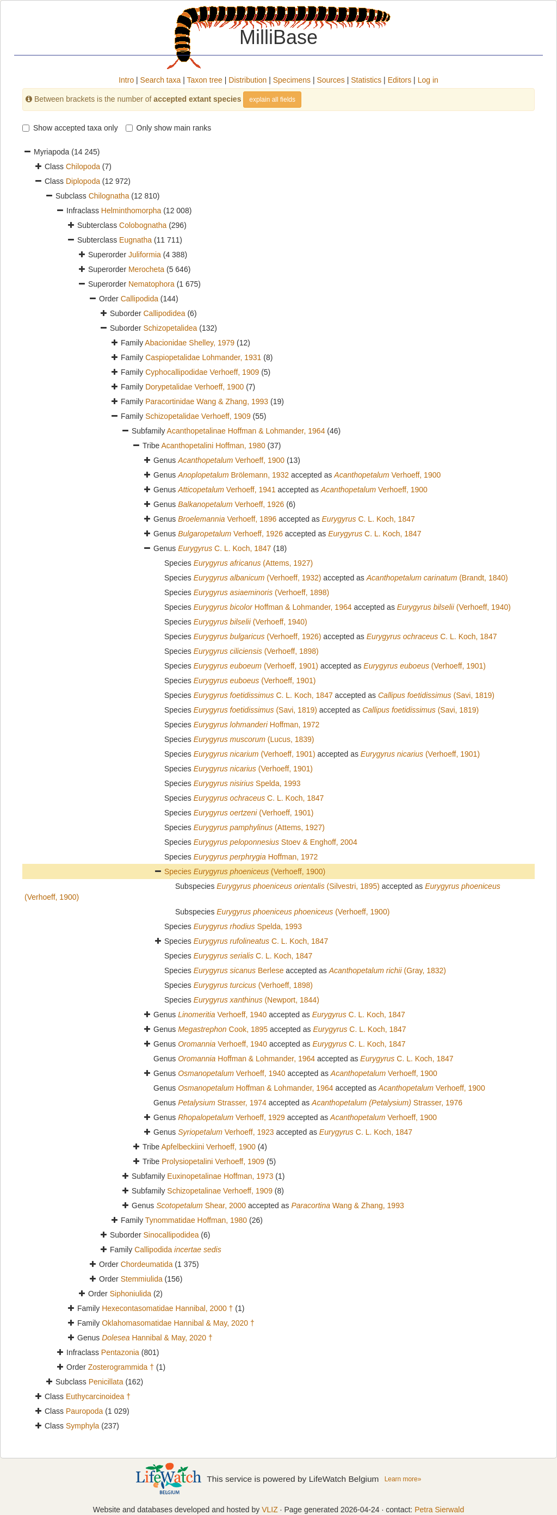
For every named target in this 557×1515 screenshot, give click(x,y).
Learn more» (403, 1479)
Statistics (366, 80)
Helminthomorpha (131, 210)
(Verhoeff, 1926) (257, 636)
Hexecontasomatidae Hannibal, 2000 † (167, 1308)
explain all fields (272, 99)
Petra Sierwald (439, 1509)
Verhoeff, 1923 (226, 1132)
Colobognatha (142, 225)
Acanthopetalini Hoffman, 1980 (213, 445)
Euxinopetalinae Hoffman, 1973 (220, 1176)
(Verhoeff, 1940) (454, 607)
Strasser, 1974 (222, 1102)
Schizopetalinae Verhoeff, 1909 (220, 1190)
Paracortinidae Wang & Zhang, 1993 (206, 401)
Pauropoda (84, 1411)
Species (179, 871)
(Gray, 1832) (387, 970)
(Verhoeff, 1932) (257, 577)
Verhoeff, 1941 (227, 489)
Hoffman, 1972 (257, 724)
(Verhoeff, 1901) (256, 665)
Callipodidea (164, 313)
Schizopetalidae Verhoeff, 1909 (198, 416)
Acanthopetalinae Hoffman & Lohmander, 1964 (246, 430)
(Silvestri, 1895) (298, 886)
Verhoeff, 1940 (222, 1014)
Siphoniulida (130, 1293)
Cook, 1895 (223, 1029)
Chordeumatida (147, 1264)
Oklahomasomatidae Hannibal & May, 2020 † (178, 1323)
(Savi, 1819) (436, 695)
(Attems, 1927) (253, 563)
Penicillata (106, 1381)
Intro (126, 80)
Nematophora (151, 284)
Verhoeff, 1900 (231, 460)
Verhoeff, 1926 (231, 504)
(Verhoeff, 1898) (262, 592)
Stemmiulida (142, 1279)
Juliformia (144, 254)
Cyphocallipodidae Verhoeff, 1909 (202, 372)
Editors (400, 80)
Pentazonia (120, 1352)
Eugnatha (135, 240)
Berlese (239, 970)
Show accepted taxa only (70, 127)
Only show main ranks (169, 127)
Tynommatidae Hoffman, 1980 (196, 1220)
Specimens (292, 80)
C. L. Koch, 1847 (368, 519)
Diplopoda (83, 181)
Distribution (247, 80)
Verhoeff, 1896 (227, 519)
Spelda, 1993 (247, 783)
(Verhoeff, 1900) (260, 871)
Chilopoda (83, 166)
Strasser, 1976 (387, 1102)
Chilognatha (109, 195)
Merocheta (146, 269)
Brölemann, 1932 (233, 475)
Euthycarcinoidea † (98, 1396)
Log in (428, 80)
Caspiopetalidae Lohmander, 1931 (203, 357)
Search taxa (160, 80)
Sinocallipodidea (171, 1234)
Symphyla (82, 1425)
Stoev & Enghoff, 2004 (275, 842)
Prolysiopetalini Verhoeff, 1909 (213, 1161)
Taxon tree (204, 80)
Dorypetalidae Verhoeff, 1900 (194, 386)
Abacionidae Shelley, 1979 (189, 342)
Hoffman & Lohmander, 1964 (273, 607)
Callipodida (139, 298)
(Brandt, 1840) (437, 577)
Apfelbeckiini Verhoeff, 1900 (209, 1146)
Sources (330, 80)
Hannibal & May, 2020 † (157, 1337)
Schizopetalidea (170, 328)
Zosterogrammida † (121, 1367)
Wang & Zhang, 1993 (347, 1205)
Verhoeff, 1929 (231, 1117)
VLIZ (270, 1509)
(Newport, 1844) (256, 999)
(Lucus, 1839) (254, 739)
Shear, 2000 (201, 1205)
